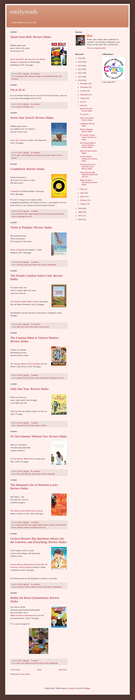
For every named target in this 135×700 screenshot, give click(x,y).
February (83, 200)
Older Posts (62, 670)
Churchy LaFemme (55, 525)
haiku (56, 76)
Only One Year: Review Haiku (29, 389)
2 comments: (35, 262)
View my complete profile (96, 48)
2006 (80, 219)
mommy (14, 158)
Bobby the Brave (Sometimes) (22, 615)
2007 (80, 216)
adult (26, 76)
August (83, 98)
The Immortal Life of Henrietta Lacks (25, 511)
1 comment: (35, 211)
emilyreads (24, 11)
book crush (42, 214)
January (83, 204)
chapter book (21, 378)
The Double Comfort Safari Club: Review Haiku (88, 137)
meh (60, 76)
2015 (80, 62)
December (84, 84)
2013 (80, 69)
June (82, 105)
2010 (80, 80)
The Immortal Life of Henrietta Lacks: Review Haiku (87, 167)
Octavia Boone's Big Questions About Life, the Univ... (89, 174)
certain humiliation (47, 76)
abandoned (20, 76)
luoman (71, 688)
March (82, 197)
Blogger (87, 688)
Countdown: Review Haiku (27, 169)
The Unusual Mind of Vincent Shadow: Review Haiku (88, 145)
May (82, 189)
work (31, 107)
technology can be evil (24, 216)
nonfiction (14, 79)
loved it (13, 216)
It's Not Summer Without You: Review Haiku (38, 436)
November (84, 87)
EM (90, 36)
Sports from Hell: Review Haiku (30, 37)
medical (19, 527)
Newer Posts (15, 670)
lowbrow (59, 155)
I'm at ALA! (17, 89)
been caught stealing (31, 214)
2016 (80, 58)
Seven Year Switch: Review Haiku (31, 117)
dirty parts (37, 155)
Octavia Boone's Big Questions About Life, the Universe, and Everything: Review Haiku (38, 540)
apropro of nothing (23, 107)
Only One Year (16, 411)
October (83, 91)
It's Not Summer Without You (21, 459)
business (45, 525)
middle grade (52, 265)
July (82, 102)
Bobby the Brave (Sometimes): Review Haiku (89, 182)
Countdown (15, 191)
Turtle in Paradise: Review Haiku (31, 227)
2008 (80, 212)
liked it (53, 155)
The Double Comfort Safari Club (23, 301)
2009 (80, 208)
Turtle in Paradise (17, 250)
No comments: (36, 74)
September (84, 95)
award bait (20, 214)
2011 (80, 77)
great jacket (55, 214)
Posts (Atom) (25, 674)
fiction (43, 155)
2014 (80, 66)
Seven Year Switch (17, 140)
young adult (51, 474)
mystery (46, 327)
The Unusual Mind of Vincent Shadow (25, 364)
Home (39, 670)
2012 (80, 73)
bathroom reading (34, 76)
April (82, 193)
